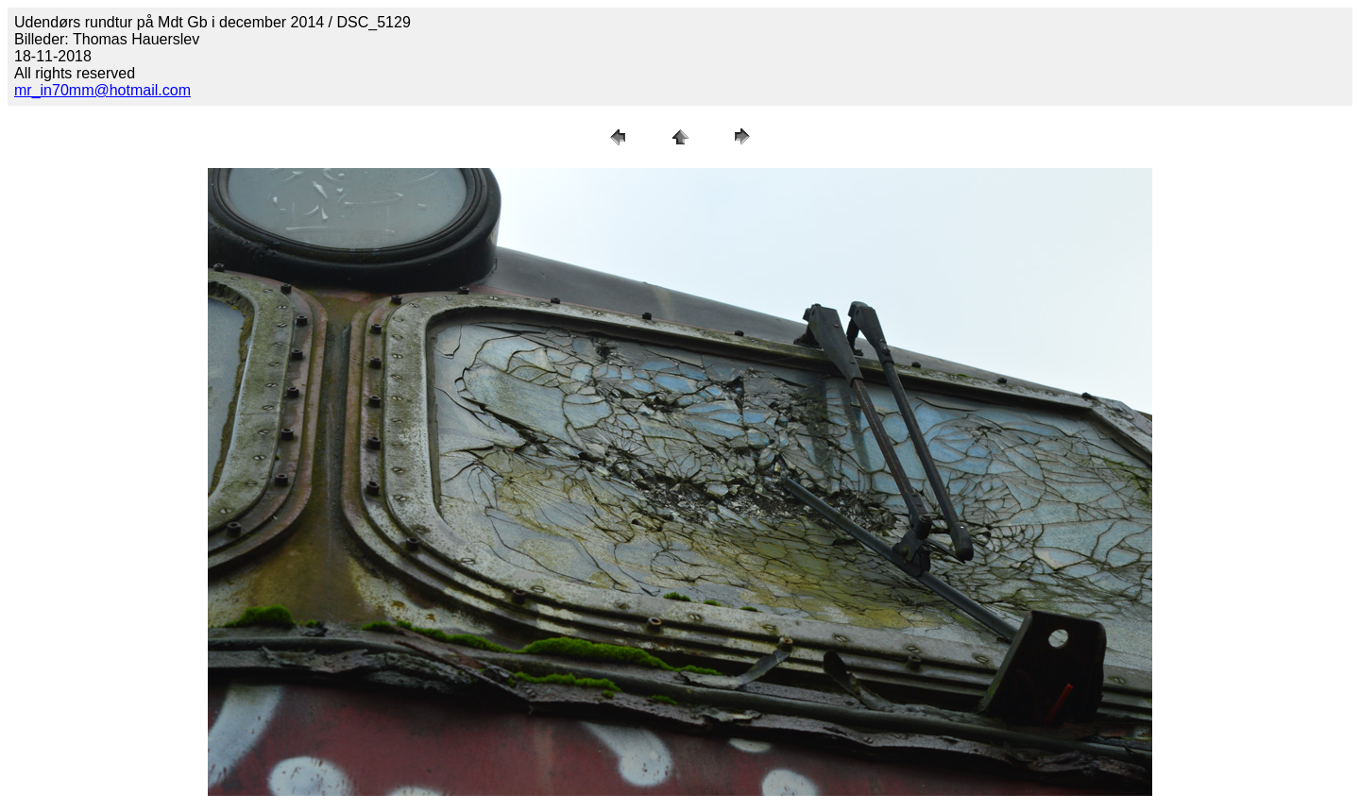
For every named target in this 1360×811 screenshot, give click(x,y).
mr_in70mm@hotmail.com (102, 90)
